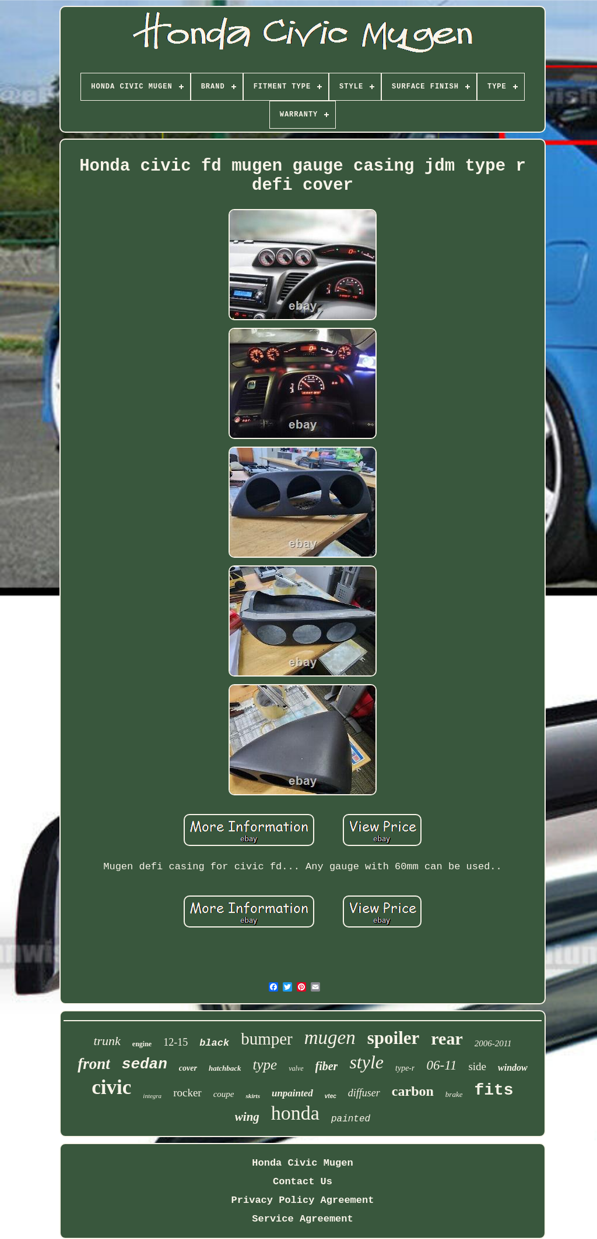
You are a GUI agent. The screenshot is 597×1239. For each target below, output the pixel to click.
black (214, 1043)
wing (247, 1117)
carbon (413, 1091)
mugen (330, 1037)
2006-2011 (493, 1043)
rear (446, 1038)
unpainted (292, 1093)
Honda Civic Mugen (302, 1163)
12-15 (175, 1042)
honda (295, 1113)
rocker (187, 1092)
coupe (223, 1094)
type (265, 1064)
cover (188, 1068)
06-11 (441, 1065)
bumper (267, 1038)
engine (142, 1044)
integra (152, 1095)
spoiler (393, 1038)
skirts (252, 1095)
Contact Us (302, 1181)
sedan (144, 1064)
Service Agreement (302, 1218)
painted (350, 1119)
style (366, 1062)
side (477, 1066)
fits (493, 1090)
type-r (405, 1068)
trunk (106, 1040)
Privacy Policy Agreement (302, 1200)
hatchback (225, 1068)
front (94, 1063)
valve (296, 1068)
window (513, 1067)
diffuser (364, 1093)
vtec (330, 1096)
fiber (326, 1066)
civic (111, 1087)
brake (454, 1094)
